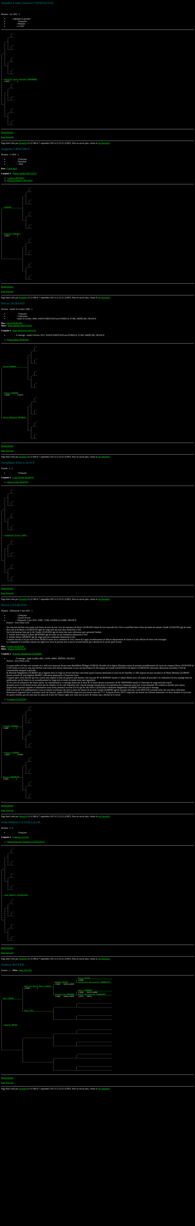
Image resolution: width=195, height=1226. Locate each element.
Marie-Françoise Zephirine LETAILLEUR (26, 937)
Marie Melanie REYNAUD (20, 364)
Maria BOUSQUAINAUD (24, 369)
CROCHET (12, 188)
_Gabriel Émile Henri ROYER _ (38, 1103)
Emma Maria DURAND (18, 378)
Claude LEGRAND (15, 723)
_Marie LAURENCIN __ (12, 868)
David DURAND (14, 361)
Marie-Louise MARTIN (18, 539)
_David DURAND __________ (14, 409)
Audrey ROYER (11, 1149)
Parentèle (23, 162)
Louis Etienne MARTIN (23, 535)
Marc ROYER (25, 1085)
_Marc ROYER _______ (12, 1117)
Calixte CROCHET (16, 197)
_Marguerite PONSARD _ (65, 1112)
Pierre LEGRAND (12, 838)
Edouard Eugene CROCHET (20, 200)
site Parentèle (104, 162)
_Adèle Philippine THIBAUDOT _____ (94, 1112)
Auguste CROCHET (12, 262)
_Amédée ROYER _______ (65, 1098)
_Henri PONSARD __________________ (94, 1108)
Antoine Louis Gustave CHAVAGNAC (21, 89)
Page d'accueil (7, 156)
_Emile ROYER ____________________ (94, 1093)
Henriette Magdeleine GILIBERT (27, 730)
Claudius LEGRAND (17, 776)
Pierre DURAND (11, 441)
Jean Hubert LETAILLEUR (16, 1000)
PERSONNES (7, 152)
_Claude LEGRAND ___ (12, 807)
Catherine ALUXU (21, 933)
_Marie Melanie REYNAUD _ (14, 470)
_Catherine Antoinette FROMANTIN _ (94, 1098)
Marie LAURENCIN (17, 725)
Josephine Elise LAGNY (15, 602)
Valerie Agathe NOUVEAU (25, 192)
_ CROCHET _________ (12, 231)
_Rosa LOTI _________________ (38, 1132)
